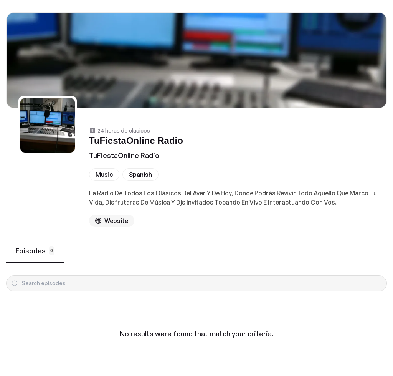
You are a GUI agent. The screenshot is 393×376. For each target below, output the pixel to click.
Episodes (34, 250)
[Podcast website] (111, 221)
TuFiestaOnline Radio (124, 155)
